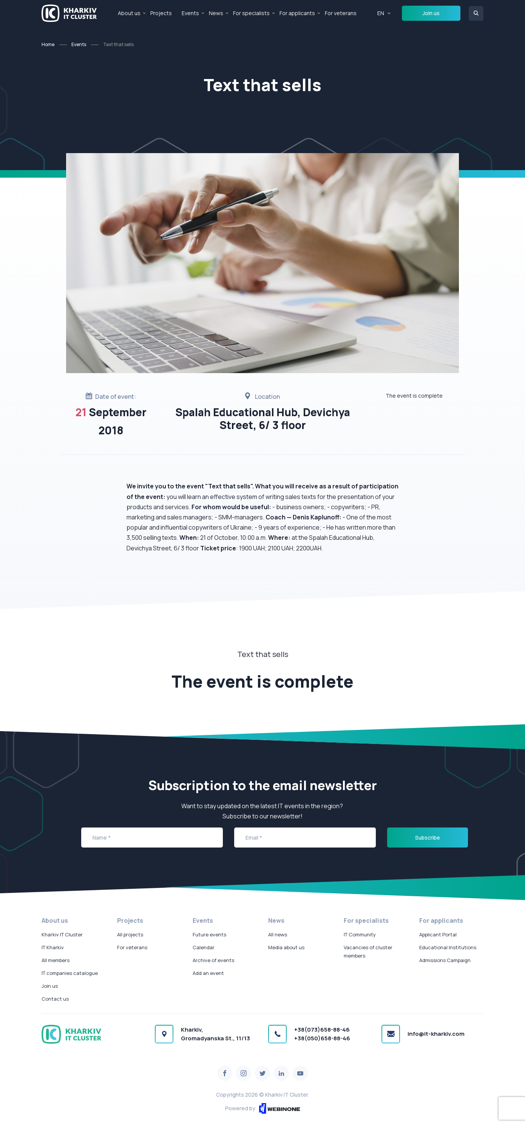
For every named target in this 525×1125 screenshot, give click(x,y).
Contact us (55, 998)
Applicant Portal (438, 934)
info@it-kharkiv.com (436, 1034)
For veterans (341, 13)
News (216, 13)
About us (129, 13)
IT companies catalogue (70, 973)
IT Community (360, 934)
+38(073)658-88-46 (322, 1030)
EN (380, 13)
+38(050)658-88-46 (322, 1038)
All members (55, 960)
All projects (130, 934)
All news (277, 934)
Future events (209, 934)
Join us (431, 13)
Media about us (286, 947)
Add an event (208, 973)
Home (48, 44)
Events (190, 13)
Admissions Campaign (445, 960)
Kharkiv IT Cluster (62, 934)
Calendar (204, 947)
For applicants (297, 13)
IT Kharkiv (53, 947)
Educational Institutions (447, 947)
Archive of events (213, 960)
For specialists (251, 13)
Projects (161, 13)
